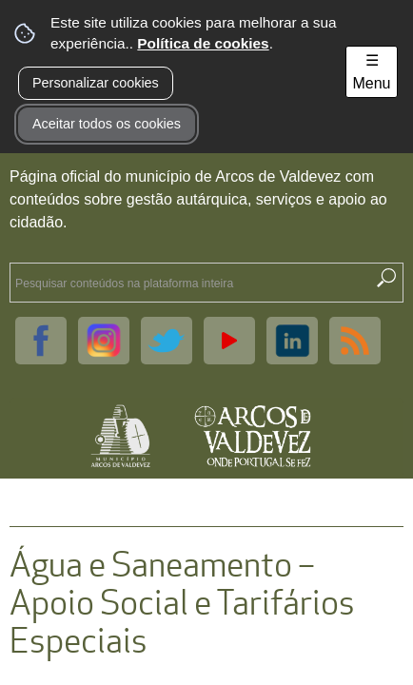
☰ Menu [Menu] (371, 71)
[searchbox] (187, 283)
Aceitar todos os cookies (106, 123)
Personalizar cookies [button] (95, 82)
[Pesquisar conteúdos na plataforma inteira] (386, 278)
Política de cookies (202, 43)
